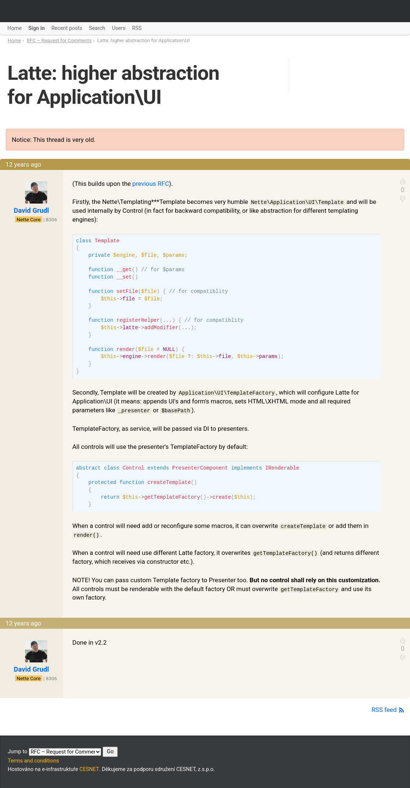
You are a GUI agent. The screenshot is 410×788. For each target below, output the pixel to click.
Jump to (63, 752)
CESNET (89, 769)
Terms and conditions (33, 761)
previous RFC (150, 183)
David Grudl (31, 210)
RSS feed (388, 709)
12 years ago (23, 164)
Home (14, 40)
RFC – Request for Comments (59, 40)
